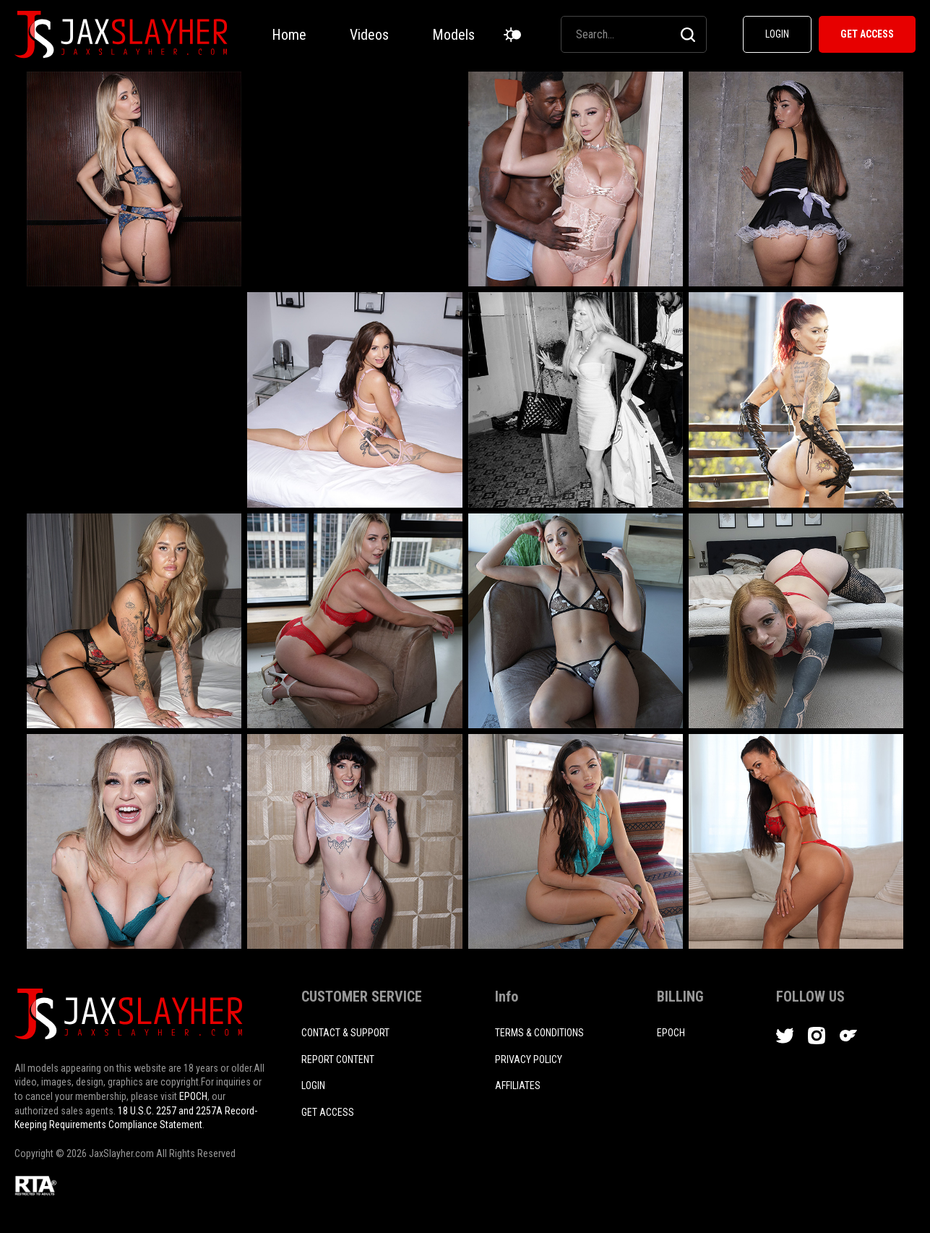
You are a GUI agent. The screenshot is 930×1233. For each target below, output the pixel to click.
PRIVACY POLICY (528, 1059)
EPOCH (193, 1096)
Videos (369, 34)
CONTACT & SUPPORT (345, 1032)
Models (453, 34)
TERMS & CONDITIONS (539, 1032)
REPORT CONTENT (337, 1059)
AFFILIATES (518, 1085)
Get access (327, 1112)
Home (289, 34)
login (313, 1085)
